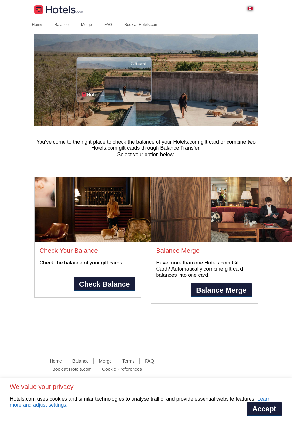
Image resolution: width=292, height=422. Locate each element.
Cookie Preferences (122, 369)
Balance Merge (221, 290)
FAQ (108, 24)
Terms (128, 361)
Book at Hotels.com (141, 24)
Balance (62, 24)
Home (37, 24)
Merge (86, 24)
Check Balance (104, 284)
